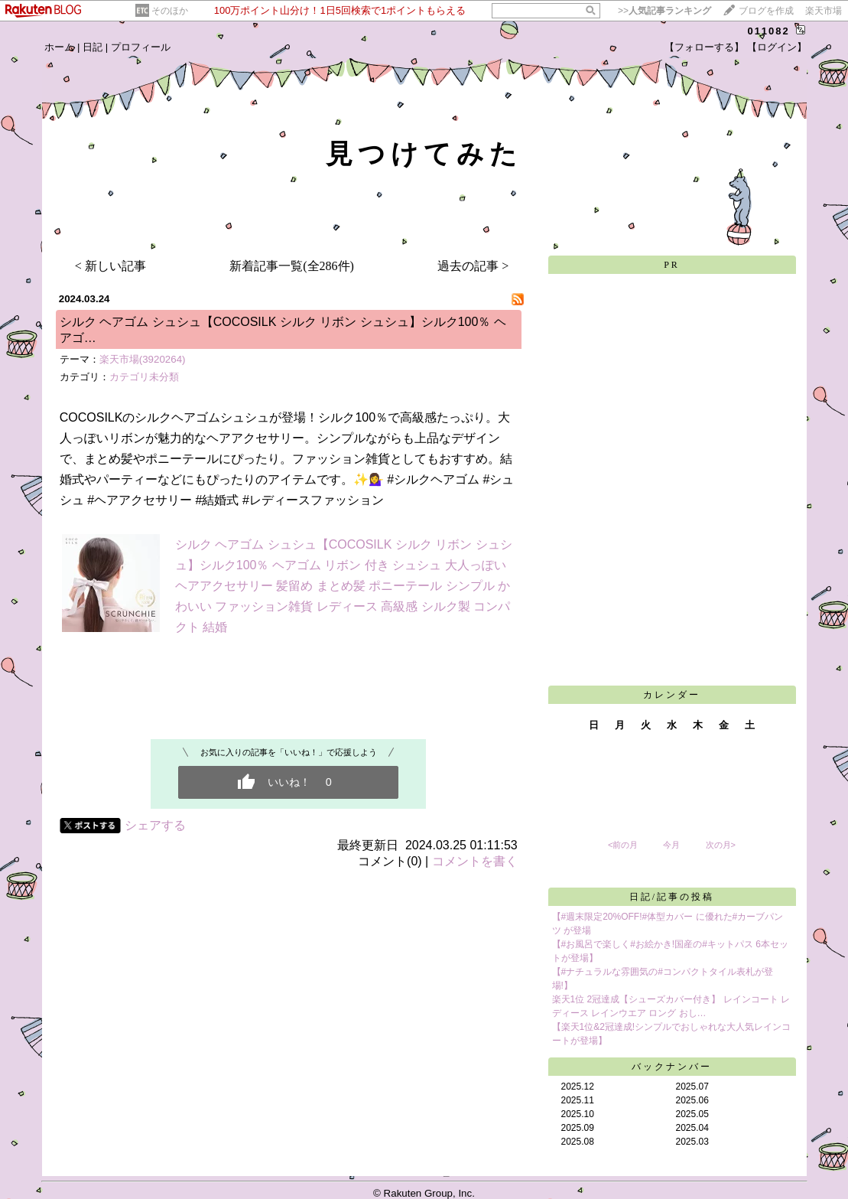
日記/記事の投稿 (671, 896)
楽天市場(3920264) (142, 359)
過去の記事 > (472, 265)
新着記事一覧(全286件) (291, 265)
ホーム (59, 47)
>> (664, 10)
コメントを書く (475, 861)
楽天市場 (823, 10)
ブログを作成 (766, 10)
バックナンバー (672, 1066)
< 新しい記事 (110, 265)
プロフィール (141, 47)
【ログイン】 (777, 47)
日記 (92, 47)
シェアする (155, 825)
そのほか (169, 10)
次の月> (721, 844)
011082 (768, 31)
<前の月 (623, 844)
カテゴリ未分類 (144, 377)
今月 (671, 844)
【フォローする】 (704, 47)
